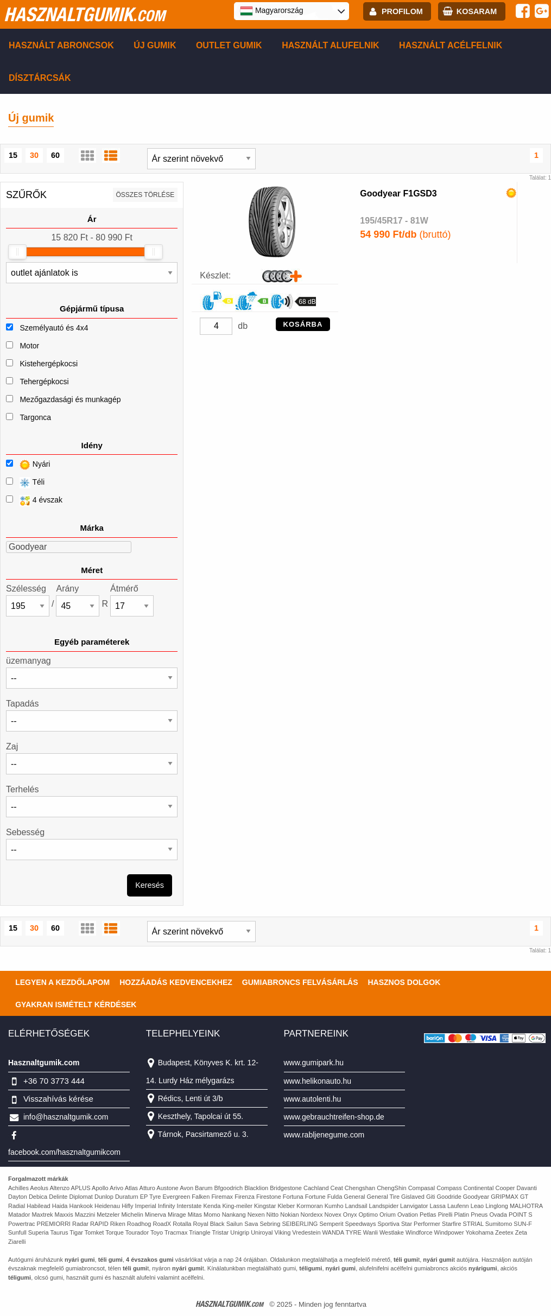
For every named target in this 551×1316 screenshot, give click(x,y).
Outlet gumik (229, 45)
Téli (25, 482)
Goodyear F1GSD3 (398, 193)
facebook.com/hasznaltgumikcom (64, 1152)
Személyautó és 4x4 (54, 327)
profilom (402, 11)
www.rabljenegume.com (324, 1134)
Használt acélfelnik (450, 45)
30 (34, 155)
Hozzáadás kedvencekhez (175, 982)
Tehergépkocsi (44, 381)
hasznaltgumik (84, 14)
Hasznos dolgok (404, 982)
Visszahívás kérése (58, 1098)
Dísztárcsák (40, 77)
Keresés (149, 885)
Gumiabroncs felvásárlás (300, 982)
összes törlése (145, 195)
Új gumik (155, 45)
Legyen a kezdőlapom (62, 982)
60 (55, 155)
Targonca (35, 417)
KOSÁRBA (303, 324)
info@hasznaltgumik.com (66, 1116)
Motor (29, 345)
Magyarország (271, 10)
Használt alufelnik (330, 45)
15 (13, 155)
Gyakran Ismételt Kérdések (75, 1004)
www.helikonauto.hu (318, 1081)
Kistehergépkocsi (49, 363)
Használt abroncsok (61, 45)
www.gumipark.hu (314, 1062)
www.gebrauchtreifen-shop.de (334, 1116)
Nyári (28, 465)
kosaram (477, 11)
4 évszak (34, 500)
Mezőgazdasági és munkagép (70, 399)
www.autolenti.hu (312, 1099)
